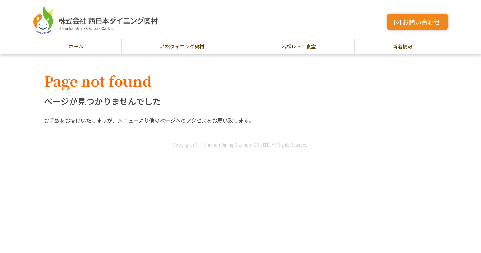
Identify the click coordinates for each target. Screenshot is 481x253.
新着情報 (403, 46)
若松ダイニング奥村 (182, 46)
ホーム (75, 46)
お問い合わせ (417, 21)
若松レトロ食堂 (299, 46)
